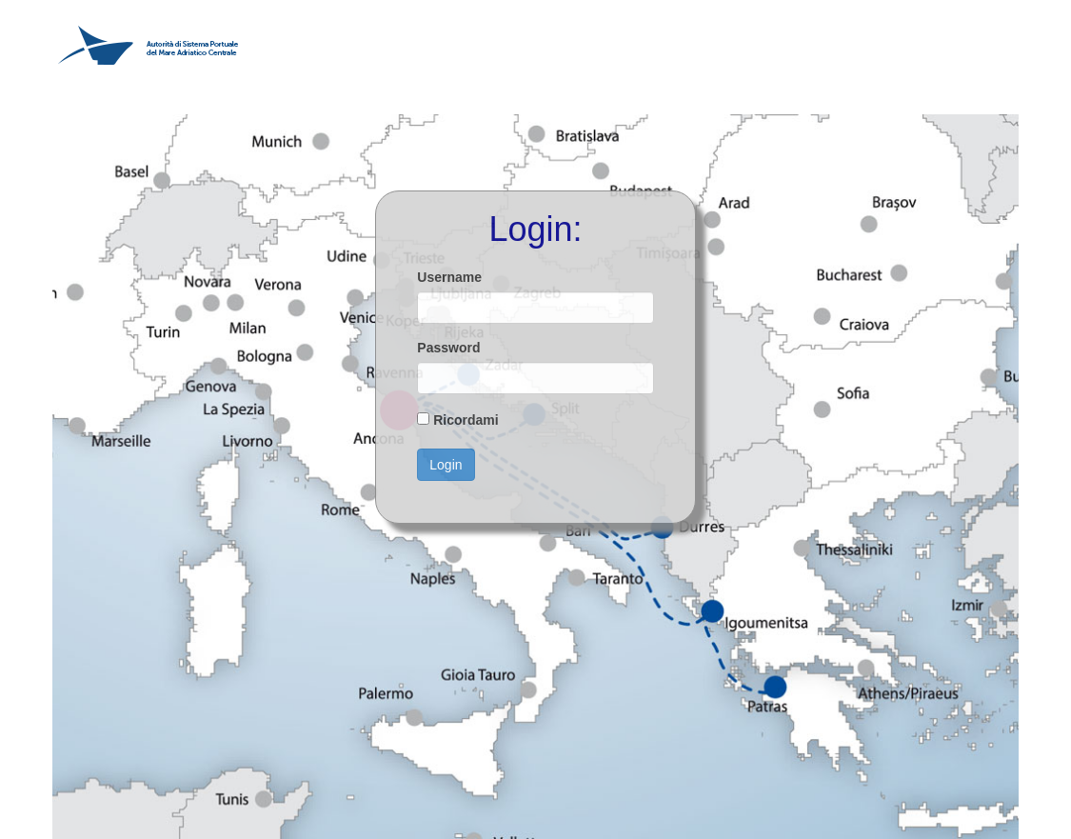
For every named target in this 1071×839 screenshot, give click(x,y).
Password (448, 347)
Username (449, 277)
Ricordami (465, 420)
